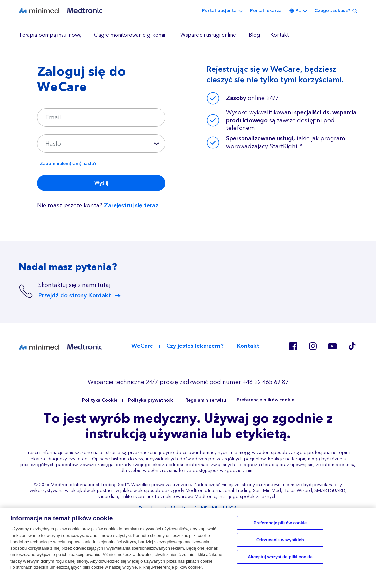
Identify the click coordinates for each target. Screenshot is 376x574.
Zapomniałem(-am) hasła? (68, 164)
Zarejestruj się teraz (131, 205)
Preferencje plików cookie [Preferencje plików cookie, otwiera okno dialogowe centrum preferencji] (280, 523)
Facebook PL (293, 346)
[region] (188, 35)
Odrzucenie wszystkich (280, 540)
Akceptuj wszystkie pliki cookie (280, 556)
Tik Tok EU (352, 346)
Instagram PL (313, 346)
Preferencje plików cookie (265, 400)
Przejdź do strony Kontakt (74, 296)
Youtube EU (332, 346)
